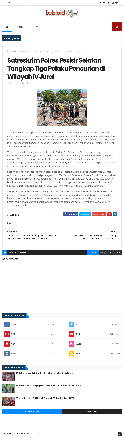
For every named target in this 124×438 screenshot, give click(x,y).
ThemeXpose (36, 433)
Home (10, 51)
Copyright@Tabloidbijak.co (16, 433)
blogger (93, 252)
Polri (16, 51)
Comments (91, 412)
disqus (103, 252)
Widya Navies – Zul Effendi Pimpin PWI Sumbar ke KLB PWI (45, 398)
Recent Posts (32, 412)
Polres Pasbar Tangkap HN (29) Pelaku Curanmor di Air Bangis (48, 385)
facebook (115, 252)
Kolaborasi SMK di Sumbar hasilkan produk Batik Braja (44, 373)
